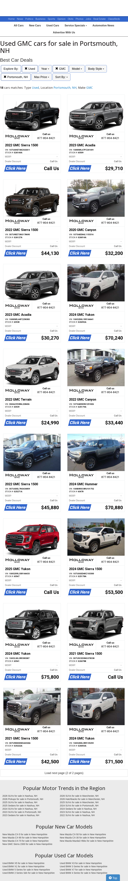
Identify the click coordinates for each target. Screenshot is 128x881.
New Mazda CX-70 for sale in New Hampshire (25, 841)
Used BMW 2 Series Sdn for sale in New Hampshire (28, 873)
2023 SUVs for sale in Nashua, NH (77, 812)
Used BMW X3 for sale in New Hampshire (81, 863)
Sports (52, 18)
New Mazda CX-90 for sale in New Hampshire (25, 837)
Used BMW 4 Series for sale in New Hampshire (83, 873)
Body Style (96, 68)
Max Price (41, 77)
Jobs (89, 18)
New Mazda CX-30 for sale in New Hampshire (83, 837)
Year (45, 68)
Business (41, 18)
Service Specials (76, 25)
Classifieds (114, 18)
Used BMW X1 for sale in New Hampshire (23, 866)
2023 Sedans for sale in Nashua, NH (20, 815)
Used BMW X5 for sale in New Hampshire (23, 863)
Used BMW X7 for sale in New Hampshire (81, 869)
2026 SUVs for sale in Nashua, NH (19, 796)
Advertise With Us (64, 32)
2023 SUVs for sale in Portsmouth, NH (21, 812)
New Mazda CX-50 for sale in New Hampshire (83, 834)
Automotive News (103, 25)
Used (30, 68)
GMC (60, 68)
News (20, 18)
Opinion (61, 18)
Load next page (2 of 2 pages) (64, 773)
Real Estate (99, 18)
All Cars (18, 25)
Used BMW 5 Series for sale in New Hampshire (26, 869)
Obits (71, 18)
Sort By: (61, 77)
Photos (80, 18)
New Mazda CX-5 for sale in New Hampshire (24, 834)
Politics (29, 18)
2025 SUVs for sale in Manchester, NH (79, 802)
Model (77, 68)
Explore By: (11, 68)
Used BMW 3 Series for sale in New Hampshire (83, 866)
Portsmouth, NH (16, 77)
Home (11, 18)
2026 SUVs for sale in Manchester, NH (79, 796)
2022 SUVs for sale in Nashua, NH (77, 815)
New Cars (35, 25)
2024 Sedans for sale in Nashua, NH (78, 809)
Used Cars (52, 25)
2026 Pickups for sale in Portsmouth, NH (22, 799)
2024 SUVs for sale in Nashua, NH (19, 809)
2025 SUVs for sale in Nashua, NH (19, 802)
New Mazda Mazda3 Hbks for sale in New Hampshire (86, 841)
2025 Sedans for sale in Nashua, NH (20, 805)
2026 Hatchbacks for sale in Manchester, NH (82, 799)
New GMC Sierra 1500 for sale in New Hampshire (27, 844)
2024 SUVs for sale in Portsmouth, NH (79, 805)
